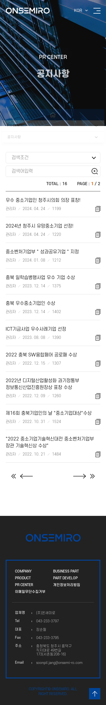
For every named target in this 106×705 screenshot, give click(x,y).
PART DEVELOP (65, 578)
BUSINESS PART (66, 571)
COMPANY (23, 571)
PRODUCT (23, 578)
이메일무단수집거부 (30, 592)
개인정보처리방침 (66, 585)
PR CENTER (24, 585)
